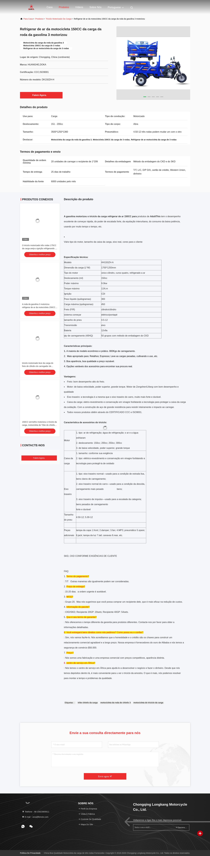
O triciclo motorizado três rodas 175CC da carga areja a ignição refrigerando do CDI (39, 248)
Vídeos (79, 7)
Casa (50, 7)
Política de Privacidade (30, 853)
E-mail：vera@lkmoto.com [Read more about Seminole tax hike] (35, 817)
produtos (39, 19)
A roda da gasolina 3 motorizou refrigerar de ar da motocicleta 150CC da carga (38, 307)
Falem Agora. (41, 95)
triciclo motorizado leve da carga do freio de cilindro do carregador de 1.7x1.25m (37, 366)
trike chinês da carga (88, 702)
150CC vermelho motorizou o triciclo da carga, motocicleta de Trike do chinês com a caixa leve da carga (39, 425)
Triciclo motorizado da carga (58, 19)
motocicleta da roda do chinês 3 (115, 702)
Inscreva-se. (181, 827)
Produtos (64, 7)
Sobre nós (95, 7)
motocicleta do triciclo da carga (148, 702)
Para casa (28, 19)
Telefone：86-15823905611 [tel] (35, 812)
